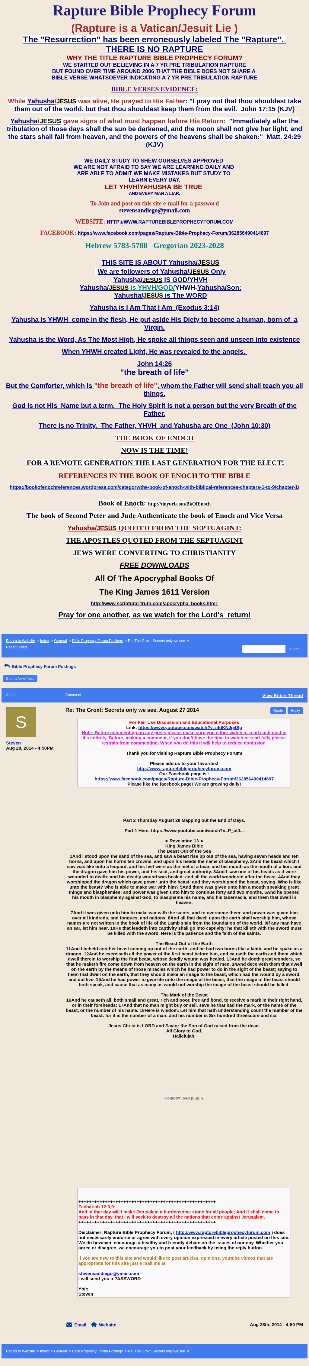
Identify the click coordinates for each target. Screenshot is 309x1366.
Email (80, 1324)
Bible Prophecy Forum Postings (97, 641)
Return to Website (20, 641)
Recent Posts (16, 647)
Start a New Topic (20, 679)
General (60, 641)
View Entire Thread (282, 695)
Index (44, 641)
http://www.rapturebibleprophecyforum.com (184, 768)
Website (107, 1324)
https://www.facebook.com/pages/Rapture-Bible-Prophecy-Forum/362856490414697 (184, 778)
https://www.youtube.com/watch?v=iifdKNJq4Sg (190, 727)
